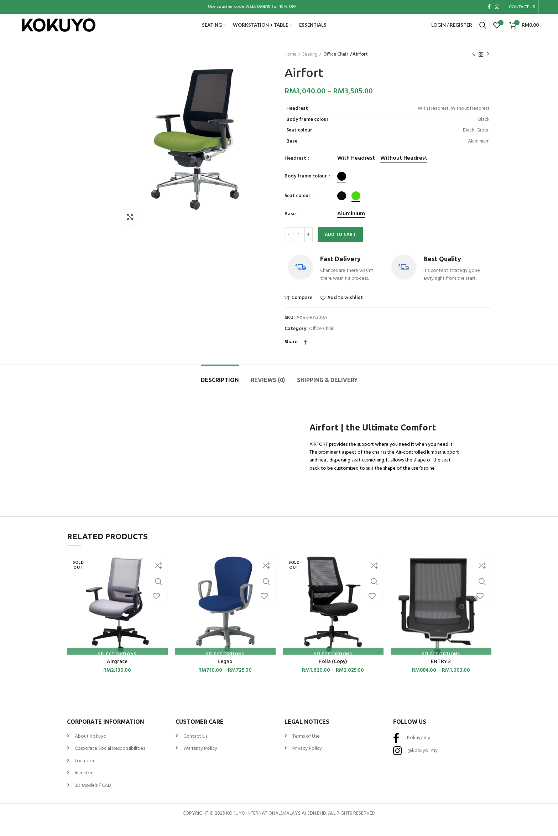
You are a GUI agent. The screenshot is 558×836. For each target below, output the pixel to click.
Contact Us (195, 748)
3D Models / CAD (93, 798)
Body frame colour (306, 188)
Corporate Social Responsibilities (110, 761)
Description (220, 392)
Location (84, 773)
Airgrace (117, 673)
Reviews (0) (268, 392)
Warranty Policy (200, 761)
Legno (225, 673)
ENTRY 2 (441, 673)
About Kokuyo (90, 748)
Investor (83, 785)
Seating (310, 66)
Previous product (473, 66)
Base (291, 226)
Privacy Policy (307, 761)
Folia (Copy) (333, 673)
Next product (488, 66)
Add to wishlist (345, 310)
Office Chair (335, 66)
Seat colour (298, 208)
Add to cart (340, 247)
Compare (301, 310)
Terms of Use (306, 748)
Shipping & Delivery (327, 392)
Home (291, 66)
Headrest (296, 170)
